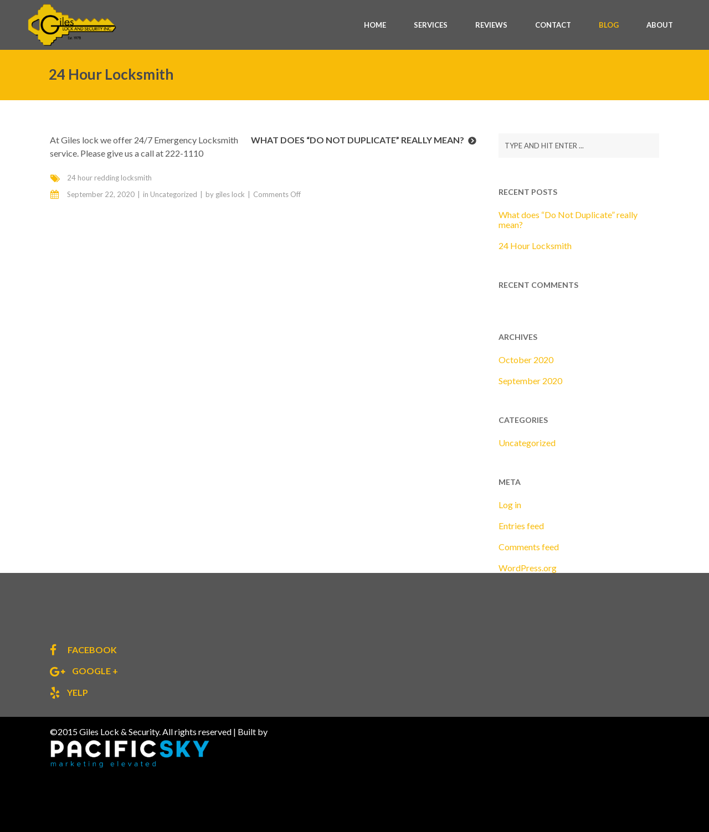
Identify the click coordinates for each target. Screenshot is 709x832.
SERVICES (431, 24)
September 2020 (530, 380)
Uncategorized (173, 194)
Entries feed (521, 525)
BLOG (609, 24)
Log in (510, 504)
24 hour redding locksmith (109, 177)
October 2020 (526, 359)
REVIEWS (491, 24)
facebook (91, 649)
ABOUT (659, 24)
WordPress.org (528, 567)
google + (94, 670)
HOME (375, 24)
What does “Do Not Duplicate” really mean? (357, 140)
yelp (76, 692)
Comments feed (529, 546)
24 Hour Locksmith (535, 245)
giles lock (230, 194)
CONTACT (553, 24)
